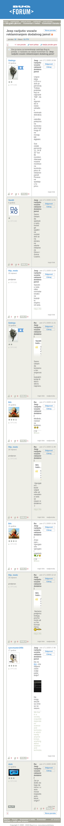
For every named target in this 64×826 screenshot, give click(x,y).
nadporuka (51, 396)
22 (12, 264)
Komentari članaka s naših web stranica (25, 820)
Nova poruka (50, 30)
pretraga (13, 23)
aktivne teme (26, 21)
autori (5, 23)
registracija (14, 21)
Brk (10, 402)
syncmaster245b (16, 648)
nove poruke (48, 21)
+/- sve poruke (20, 45)
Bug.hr (7, 819)
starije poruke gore (49, 45)
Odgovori (49, 64)
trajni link (51, 192)
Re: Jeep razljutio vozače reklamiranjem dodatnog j (37, 329)
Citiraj (48, 67)
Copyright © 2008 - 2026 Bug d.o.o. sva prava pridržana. (32, 825)
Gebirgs (12, 60)
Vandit (11, 200)
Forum (15, 819)
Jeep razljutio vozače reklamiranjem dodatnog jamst (32, 53)
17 (12, 194)
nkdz (10, 764)
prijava (5, 21)
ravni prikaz (34, 45)
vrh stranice (55, 819)
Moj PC (11, 807)
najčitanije (37, 21)
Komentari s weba (27, 819)
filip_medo (13, 271)
